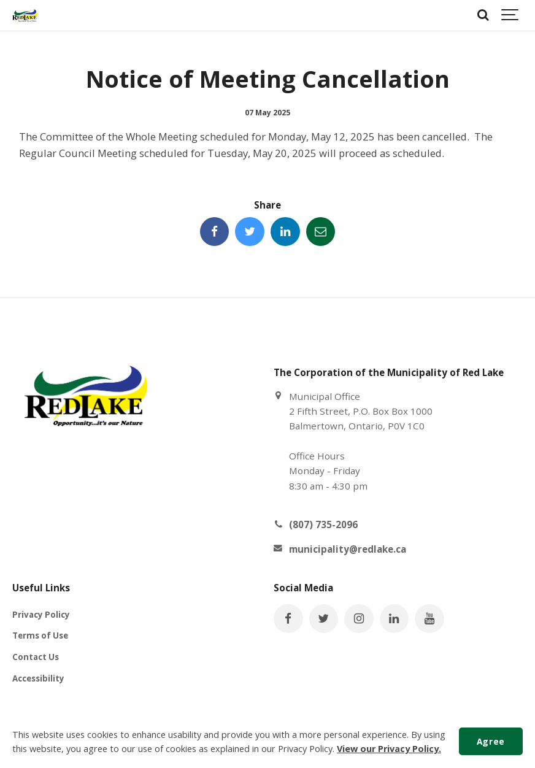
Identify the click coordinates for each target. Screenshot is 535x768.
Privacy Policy (41, 614)
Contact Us (35, 656)
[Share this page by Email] (321, 232)
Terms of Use (40, 635)
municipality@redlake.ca (347, 549)
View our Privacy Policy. (389, 749)
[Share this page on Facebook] (214, 232)
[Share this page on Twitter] (249, 232)
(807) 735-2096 (323, 524)
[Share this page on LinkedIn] (285, 232)
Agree (491, 741)
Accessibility (38, 678)
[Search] (483, 15)
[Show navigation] (510, 15)
